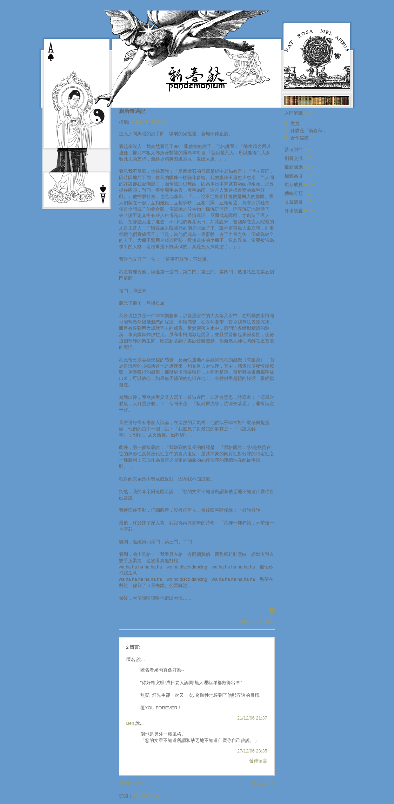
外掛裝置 (300, 210)
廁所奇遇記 (132, 111)
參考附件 (300, 149)
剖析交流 (300, 158)
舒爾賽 (158, 122)
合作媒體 (300, 138)
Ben (130, 723)
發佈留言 (258, 760)
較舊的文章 (263, 782)
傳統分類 (300, 193)
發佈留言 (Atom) (150, 796)
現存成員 (300, 184)
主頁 (295, 123)
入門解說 (300, 113)
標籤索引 (300, 175)
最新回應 (300, 167)
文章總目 (300, 202)
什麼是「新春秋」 (309, 130)
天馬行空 (140, 122)
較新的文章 (130, 782)
